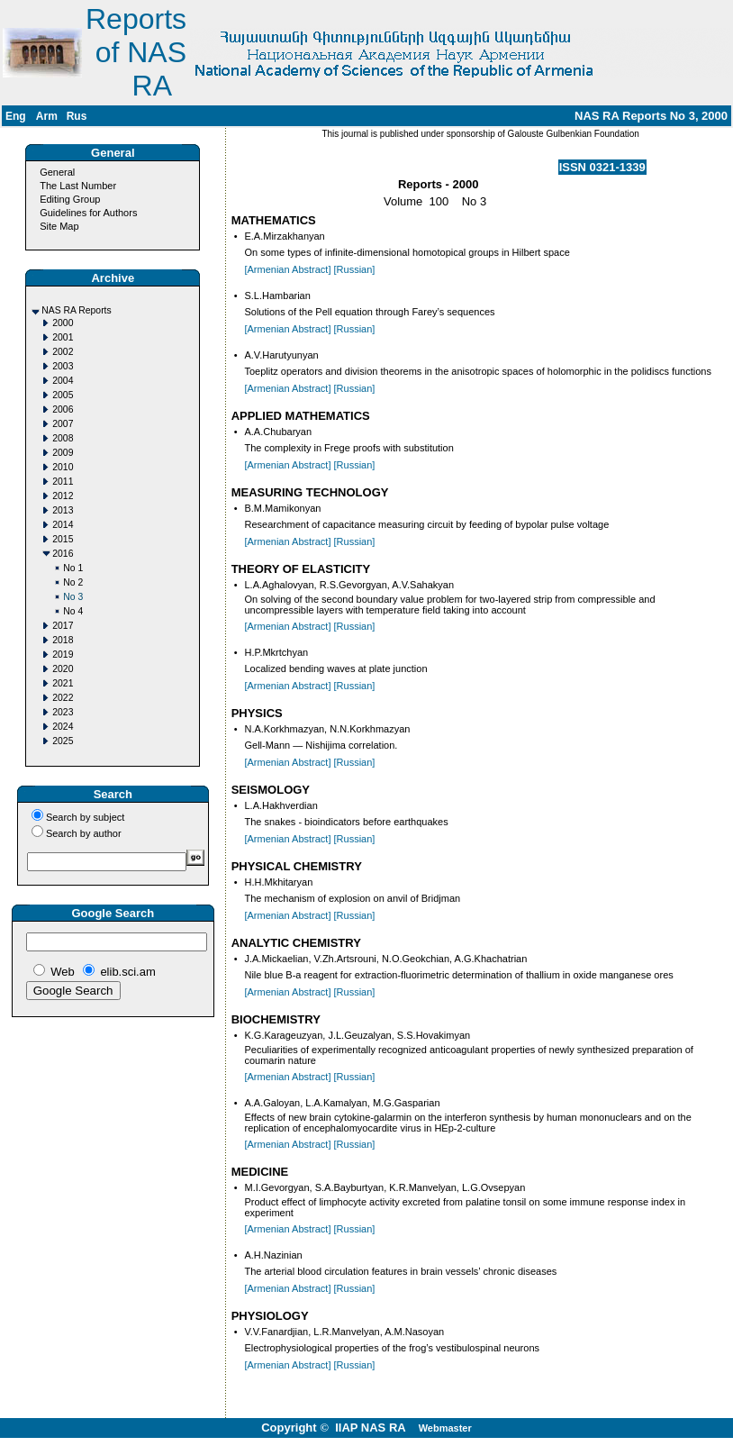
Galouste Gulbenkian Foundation (572, 134)
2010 (62, 467)
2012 (62, 496)
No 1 (73, 568)
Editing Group (70, 199)
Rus (77, 116)
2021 (62, 683)
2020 (62, 669)
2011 (62, 482)
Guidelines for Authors (88, 212)
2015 (62, 539)
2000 (62, 323)
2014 (62, 525)
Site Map (59, 226)
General (57, 172)
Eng (15, 116)
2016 (62, 554)
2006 (62, 409)
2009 (62, 453)
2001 (62, 337)
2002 (62, 352)
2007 (62, 424)
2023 (62, 712)
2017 (62, 626)
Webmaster (445, 1428)
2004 (62, 381)
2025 (62, 741)
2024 (62, 727)
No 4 (73, 611)
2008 (62, 438)
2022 (62, 698)
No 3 (73, 597)
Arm (47, 116)
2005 (62, 395)
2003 (62, 366)
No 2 (73, 582)
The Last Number (78, 185)
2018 (62, 640)
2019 (62, 654)
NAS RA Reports (76, 310)
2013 (62, 510)
